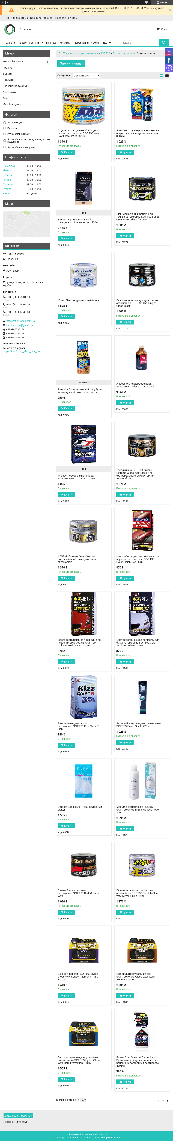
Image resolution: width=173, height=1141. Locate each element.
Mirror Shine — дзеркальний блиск (78, 300)
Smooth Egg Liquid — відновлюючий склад (80, 808)
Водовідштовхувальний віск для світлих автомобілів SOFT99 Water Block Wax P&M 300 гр (79, 133)
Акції (5, 98)
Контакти (64, 42)
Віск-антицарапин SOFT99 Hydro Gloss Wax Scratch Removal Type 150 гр (78, 976)
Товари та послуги (74, 53)
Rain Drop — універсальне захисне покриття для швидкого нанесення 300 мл (137, 133)
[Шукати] (164, 42)
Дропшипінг (10, 92)
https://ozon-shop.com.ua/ (20, 321)
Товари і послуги (28, 42)
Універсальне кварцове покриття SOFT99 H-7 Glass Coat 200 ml (136, 385)
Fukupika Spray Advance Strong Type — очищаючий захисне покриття (80, 391)
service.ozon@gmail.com (20, 325)
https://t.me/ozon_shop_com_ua (22, 351)
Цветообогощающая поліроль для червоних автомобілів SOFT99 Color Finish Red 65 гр (137, 559)
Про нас (51, 42)
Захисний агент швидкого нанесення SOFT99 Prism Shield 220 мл (138, 725)
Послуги (8, 79)
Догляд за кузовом (124, 53)
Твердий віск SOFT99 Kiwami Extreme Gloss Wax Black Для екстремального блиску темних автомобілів (135, 474)
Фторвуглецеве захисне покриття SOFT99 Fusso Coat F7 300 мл (78, 477)
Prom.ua (103, 1134)
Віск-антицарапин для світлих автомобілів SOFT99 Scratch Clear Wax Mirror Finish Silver (137, 893)
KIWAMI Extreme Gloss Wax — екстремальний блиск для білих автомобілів (77, 559)
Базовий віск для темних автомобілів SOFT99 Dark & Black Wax (78, 893)
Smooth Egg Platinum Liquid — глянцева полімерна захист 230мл (78, 221)
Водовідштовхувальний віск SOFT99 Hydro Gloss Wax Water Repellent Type (135, 976)
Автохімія (92, 53)
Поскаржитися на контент (78, 1137)
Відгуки (7, 73)
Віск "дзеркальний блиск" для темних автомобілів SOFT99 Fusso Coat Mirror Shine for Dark (138, 217)
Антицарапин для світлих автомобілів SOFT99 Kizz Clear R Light (78, 726)
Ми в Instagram (12, 104)
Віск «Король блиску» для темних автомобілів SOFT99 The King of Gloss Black (137, 303)
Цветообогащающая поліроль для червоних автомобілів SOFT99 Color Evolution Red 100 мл (79, 642)
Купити (68, 152)
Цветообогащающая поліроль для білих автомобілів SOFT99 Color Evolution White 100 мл (137, 642)
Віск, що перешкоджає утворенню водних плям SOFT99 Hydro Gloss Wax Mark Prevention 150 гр (79, 1060)
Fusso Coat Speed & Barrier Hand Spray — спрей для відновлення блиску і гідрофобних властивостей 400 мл (138, 1061)
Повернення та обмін (87, 42)
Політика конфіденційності (106, 1137)
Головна (9, 42)
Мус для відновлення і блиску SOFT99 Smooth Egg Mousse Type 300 (137, 809)
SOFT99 (105, 53)
